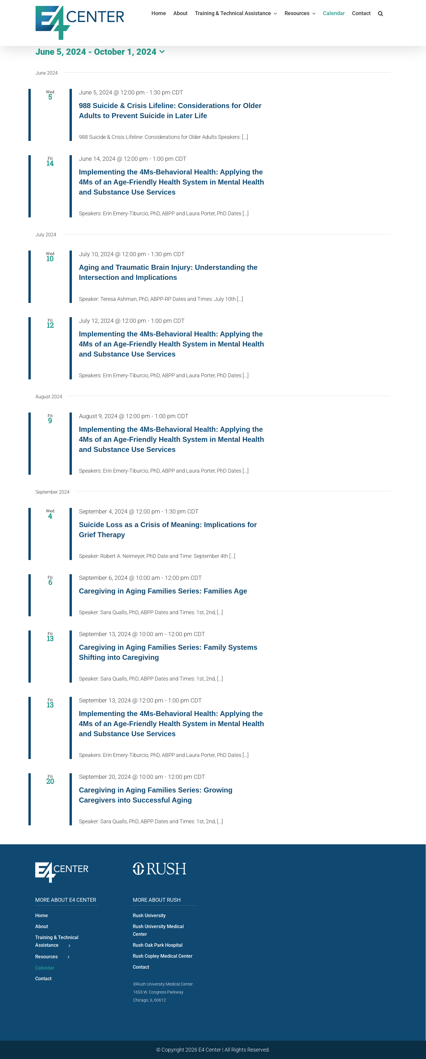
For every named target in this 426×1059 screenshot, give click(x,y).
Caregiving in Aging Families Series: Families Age (163, 591)
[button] (380, 13)
